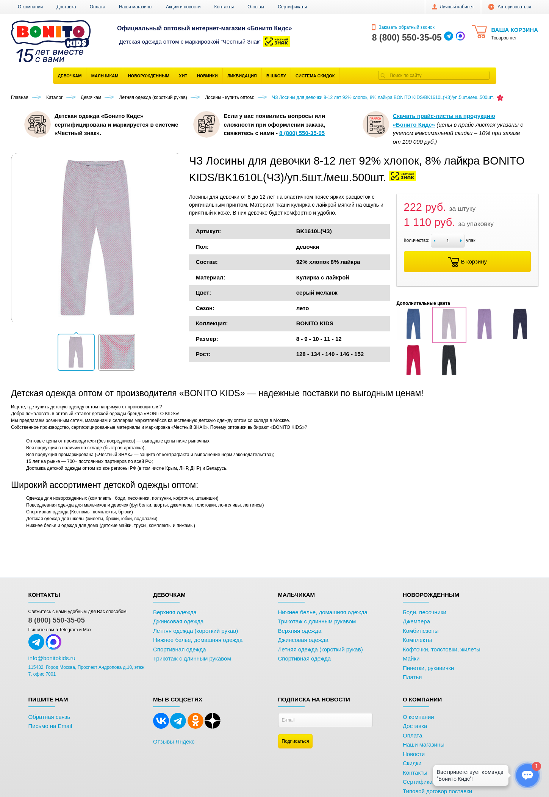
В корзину (467, 262)
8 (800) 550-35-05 (56, 620)
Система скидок (315, 76)
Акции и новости (183, 6)
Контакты (224, 6)
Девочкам (70, 76)
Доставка (66, 6)
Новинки (207, 76)
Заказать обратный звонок (403, 27)
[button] (76, 352)
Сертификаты (292, 6)
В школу (276, 76)
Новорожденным (148, 76)
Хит (183, 76)
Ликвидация (242, 76)
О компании (30, 6)
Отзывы (255, 6)
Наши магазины (135, 6)
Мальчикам (105, 76)
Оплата (97, 6)
